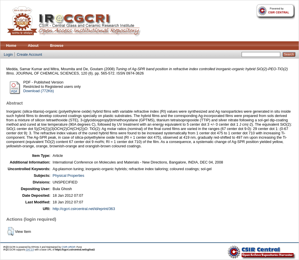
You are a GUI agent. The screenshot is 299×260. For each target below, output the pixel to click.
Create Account (29, 54)
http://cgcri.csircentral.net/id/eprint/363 (84, 209)
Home (11, 45)
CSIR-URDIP (68, 247)
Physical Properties (68, 175)
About (33, 45)
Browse (56, 45)
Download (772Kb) (38, 91)
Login (8, 54)
